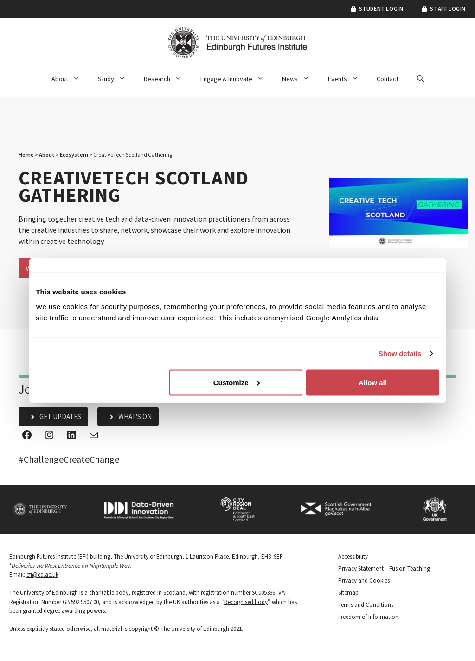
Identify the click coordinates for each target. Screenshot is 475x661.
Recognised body (246, 602)
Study (116, 79)
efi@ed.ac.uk (42, 574)
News (300, 79)
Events (347, 79)
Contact (387, 79)
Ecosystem (74, 154)
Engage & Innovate (236, 79)
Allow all (373, 382)
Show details (400, 353)
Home (26, 154)
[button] (420, 79)
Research (167, 79)
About (70, 79)
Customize (236, 382)
